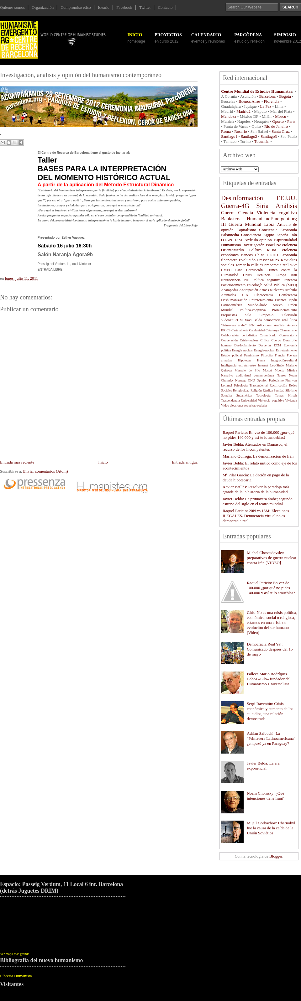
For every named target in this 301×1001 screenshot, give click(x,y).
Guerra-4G (235, 205)
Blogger (275, 856)
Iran (294, 275)
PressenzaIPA (268, 259)
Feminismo (251, 355)
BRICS (225, 330)
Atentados (228, 295)
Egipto (268, 234)
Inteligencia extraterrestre (238, 365)
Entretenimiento (261, 300)
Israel (270, 244)
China (260, 254)
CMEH (226, 270)
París (291, 121)
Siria (262, 205)
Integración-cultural (284, 360)
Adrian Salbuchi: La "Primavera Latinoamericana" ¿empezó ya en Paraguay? (271, 738)
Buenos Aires (250, 101)
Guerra (228, 212)
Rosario (240, 131)
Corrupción (254, 270)
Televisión (289, 315)
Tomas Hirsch (286, 395)
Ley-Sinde (277, 365)
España (282, 234)
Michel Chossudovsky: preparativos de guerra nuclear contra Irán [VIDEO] (271, 557)
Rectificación (278, 385)
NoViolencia (286, 244)
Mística (292, 370)
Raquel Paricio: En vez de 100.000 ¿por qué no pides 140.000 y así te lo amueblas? (258, 435)
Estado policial (231, 355)
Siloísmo (291, 390)
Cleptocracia (263, 295)
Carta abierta (239, 330)
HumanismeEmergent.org (272, 218)
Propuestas (229, 315)
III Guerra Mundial (241, 224)
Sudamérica (243, 395)
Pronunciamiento (284, 310)
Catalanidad (257, 330)
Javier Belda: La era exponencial (263, 765)
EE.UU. (286, 197)
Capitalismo (246, 229)
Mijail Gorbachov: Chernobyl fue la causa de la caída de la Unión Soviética (271, 828)
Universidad (249, 400)
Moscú (280, 116)
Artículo (291, 290)
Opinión (261, 380)
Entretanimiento (286, 350)
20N (252, 325)
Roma (226, 131)
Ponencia (290, 280)
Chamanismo (288, 330)
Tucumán (261, 141)
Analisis (279, 325)
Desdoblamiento (245, 345)
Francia (279, 355)
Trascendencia (230, 400)
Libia (269, 224)
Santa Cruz (280, 131)
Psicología (254, 285)
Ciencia (245, 212)
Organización (43, 7)
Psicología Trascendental (250, 385)
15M (238, 239)
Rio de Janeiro (276, 126)
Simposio (266, 315)
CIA (245, 295)
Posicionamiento (233, 285)
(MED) (291, 285)
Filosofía (266, 355)
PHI (247, 280)
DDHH (272, 254)
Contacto (165, 7)
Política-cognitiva (253, 310)
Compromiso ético (76, 7)
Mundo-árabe (257, 305)
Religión (256, 390)
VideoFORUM (232, 320)
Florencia (271, 101)
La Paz (266, 106)
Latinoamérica (231, 305)
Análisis (286, 205)
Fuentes (280, 300)
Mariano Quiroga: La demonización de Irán (258, 456)
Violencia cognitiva (276, 212)
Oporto (278, 121)
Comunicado (268, 335)
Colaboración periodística (239, 335)
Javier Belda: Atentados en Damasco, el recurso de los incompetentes (255, 447)
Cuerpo (276, 340)
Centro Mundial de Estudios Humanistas (256, 91)
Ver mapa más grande (14, 954)
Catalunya (272, 330)
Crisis (247, 275)
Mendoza (228, 116)
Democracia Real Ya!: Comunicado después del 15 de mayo (270, 649)
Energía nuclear (242, 350)
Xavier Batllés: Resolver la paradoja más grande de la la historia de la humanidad (256, 489)
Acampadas (229, 290)
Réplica (268, 390)
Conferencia (288, 295)
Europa (281, 275)
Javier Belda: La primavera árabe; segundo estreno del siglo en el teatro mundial (258, 501)
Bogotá (285, 96)
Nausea (281, 375)
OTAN (226, 239)
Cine (238, 270)
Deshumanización (234, 300)
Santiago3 (269, 136)
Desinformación (242, 197)
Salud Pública (274, 285)
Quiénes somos (12, 7)
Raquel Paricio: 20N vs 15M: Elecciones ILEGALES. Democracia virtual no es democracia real (256, 515)
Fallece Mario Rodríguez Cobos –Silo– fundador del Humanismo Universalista (269, 679)
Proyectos (168, 35)
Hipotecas (244, 360)
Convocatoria (288, 335)
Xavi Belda (253, 320)
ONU (251, 380)
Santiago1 (229, 136)
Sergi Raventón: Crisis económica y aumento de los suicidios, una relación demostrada (270, 711)
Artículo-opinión (258, 239)
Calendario (206, 35)
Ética (293, 320)
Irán (293, 234)
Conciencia (268, 229)
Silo (248, 315)
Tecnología (263, 395)
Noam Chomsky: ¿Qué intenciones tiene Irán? (265, 796)
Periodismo (276, 380)
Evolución (247, 259)
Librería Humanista (16, 975)
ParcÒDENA (248, 35)
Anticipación (248, 290)
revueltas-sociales (255, 405)
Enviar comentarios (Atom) (45, 471)
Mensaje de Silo (247, 370)
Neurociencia (230, 280)
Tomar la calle (247, 264)
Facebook (124, 7)
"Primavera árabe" (233, 325)
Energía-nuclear (264, 350)
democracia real (276, 320)
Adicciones (264, 325)
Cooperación (229, 340)
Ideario (103, 7)
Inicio (134, 35)
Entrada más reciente (17, 462)
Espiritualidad (285, 239)
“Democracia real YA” (278, 264)
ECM (277, 345)
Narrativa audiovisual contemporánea (247, 375)
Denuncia (263, 275)
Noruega (240, 380)
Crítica (264, 340)
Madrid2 (243, 111)
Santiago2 (249, 136)
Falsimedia (230, 234)
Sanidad (279, 390)
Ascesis (292, 325)
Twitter (145, 7)
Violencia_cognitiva (271, 400)
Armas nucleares (271, 290)
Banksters (230, 218)
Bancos (247, 254)
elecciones (236, 405)
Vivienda (291, 400)
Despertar (264, 345)
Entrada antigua (185, 462)
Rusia (271, 249)
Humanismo (231, 244)
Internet (263, 365)
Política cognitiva (267, 280)
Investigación (253, 244)
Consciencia (251, 234)
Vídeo (225, 405)
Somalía (226, 395)
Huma (261, 360)
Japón (292, 300)
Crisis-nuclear (249, 340)
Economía (288, 229)
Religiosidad (241, 390)
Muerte (279, 370)
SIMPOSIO (285, 35)
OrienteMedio (232, 249)
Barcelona (267, 96)
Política (255, 249)
